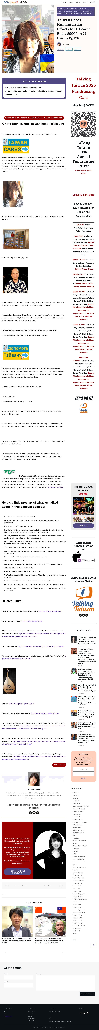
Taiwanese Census (79, 926)
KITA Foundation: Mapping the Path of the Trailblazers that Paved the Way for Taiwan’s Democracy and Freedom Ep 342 (86, 674)
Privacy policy (8, 1016)
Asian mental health (79, 809)
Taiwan (75, 870)
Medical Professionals (79, 841)
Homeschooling (77, 827)
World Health (77, 931)
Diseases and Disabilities (80, 822)
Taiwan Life (76, 902)
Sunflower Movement (79, 867)
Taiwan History (77, 896)
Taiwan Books (77, 875)
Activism (75, 798)
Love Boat (76, 838)
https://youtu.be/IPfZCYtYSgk (32, 621)
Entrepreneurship (78, 825)
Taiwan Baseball (78, 872)
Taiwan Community (79, 880)
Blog (5, 1014)
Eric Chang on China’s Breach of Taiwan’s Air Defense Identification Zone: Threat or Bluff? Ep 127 (50, 926)
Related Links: (12, 94)
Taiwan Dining (77, 883)
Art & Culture (77, 801)
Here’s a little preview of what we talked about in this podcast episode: (34, 91)
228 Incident (77, 793)
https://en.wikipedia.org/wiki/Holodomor (45, 713)
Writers (75, 933)
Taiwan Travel (77, 920)
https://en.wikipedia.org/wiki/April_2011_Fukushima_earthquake (41, 646)
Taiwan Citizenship (79, 878)
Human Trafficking (78, 830)
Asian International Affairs (81, 806)
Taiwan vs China (78, 923)
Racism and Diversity (79, 856)
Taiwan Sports (77, 915)
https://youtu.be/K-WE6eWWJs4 (50, 611)
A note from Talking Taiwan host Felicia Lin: (24, 88)
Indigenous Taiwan (79, 833)
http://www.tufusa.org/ (56, 487)
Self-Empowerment (79, 862)
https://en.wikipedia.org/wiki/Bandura (22, 704)
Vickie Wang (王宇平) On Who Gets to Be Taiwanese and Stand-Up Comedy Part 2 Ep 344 (87, 640)
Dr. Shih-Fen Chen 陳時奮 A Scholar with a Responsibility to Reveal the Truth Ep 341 (87, 688)
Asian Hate (76, 803)
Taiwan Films (77, 888)
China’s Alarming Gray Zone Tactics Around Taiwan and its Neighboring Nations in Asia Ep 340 (87, 701)
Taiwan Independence (80, 899)
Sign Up (83, 778)
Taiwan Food (77, 891)
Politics (75, 854)
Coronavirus (76, 814)
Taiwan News (77, 907)
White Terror (77, 928)
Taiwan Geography (79, 894)
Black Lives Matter (78, 811)
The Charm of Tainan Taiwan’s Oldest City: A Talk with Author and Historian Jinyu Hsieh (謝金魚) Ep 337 (86, 739)
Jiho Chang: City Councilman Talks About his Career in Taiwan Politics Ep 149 (17, 926)
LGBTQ (75, 835)
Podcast (75, 851)
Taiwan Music (77, 904)
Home (5, 1012)
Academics (76, 795)
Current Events (77, 819)
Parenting (76, 848)
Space (75, 864)
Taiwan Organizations (80, 910)
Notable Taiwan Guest (80, 846)
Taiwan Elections (78, 886)
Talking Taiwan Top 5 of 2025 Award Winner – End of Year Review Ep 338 (87, 726)
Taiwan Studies (77, 918)
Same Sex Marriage (79, 859)
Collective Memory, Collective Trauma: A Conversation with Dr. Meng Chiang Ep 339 (86, 714)
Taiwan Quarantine (79, 912)
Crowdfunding (77, 817)
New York (76, 843)
